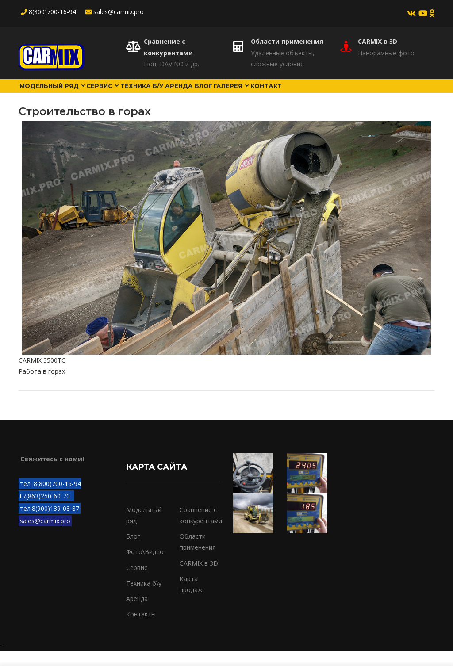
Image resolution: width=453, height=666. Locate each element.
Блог (244, 93)
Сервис (118, 93)
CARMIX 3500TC (42, 375)
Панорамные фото (386, 53)
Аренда (211, 93)
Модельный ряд (57, 93)
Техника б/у (166, 93)
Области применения (287, 41)
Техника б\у (143, 598)
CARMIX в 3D (377, 41)
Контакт (324, 93)
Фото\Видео (145, 567)
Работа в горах (42, 387)
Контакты (141, 629)
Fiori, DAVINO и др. (171, 64)
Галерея (281, 93)
